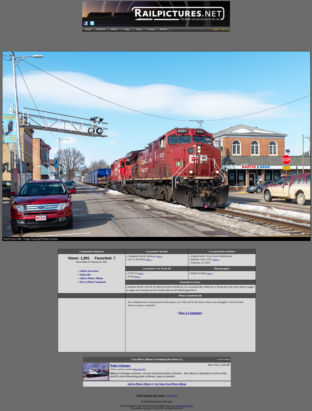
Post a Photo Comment (93, 281)
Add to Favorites (89, 270)
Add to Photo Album (91, 278)
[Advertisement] (156, 41)
